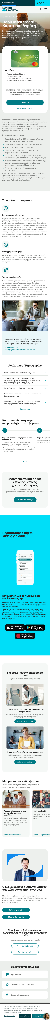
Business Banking (9, 2)
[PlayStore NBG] (35, 627)
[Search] (41, 9)
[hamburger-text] (46, 9)
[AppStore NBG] (15, 627)
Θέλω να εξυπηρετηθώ (16, 917)
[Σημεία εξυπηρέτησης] (25, 995)
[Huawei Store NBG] (25, 636)
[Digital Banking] (42, 3)
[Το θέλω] (25, 102)
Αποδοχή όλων (25, 1016)
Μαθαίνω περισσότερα (25, 497)
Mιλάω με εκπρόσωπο (25, 108)
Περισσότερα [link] (25, 409)
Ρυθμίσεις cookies (9, 1016)
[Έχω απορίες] (25, 974)
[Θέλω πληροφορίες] (16, 910)
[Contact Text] (25, 985)
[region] (25, 1011)
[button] (23, 461)
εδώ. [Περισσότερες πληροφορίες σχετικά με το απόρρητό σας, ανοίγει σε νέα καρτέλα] (19, 1012)
